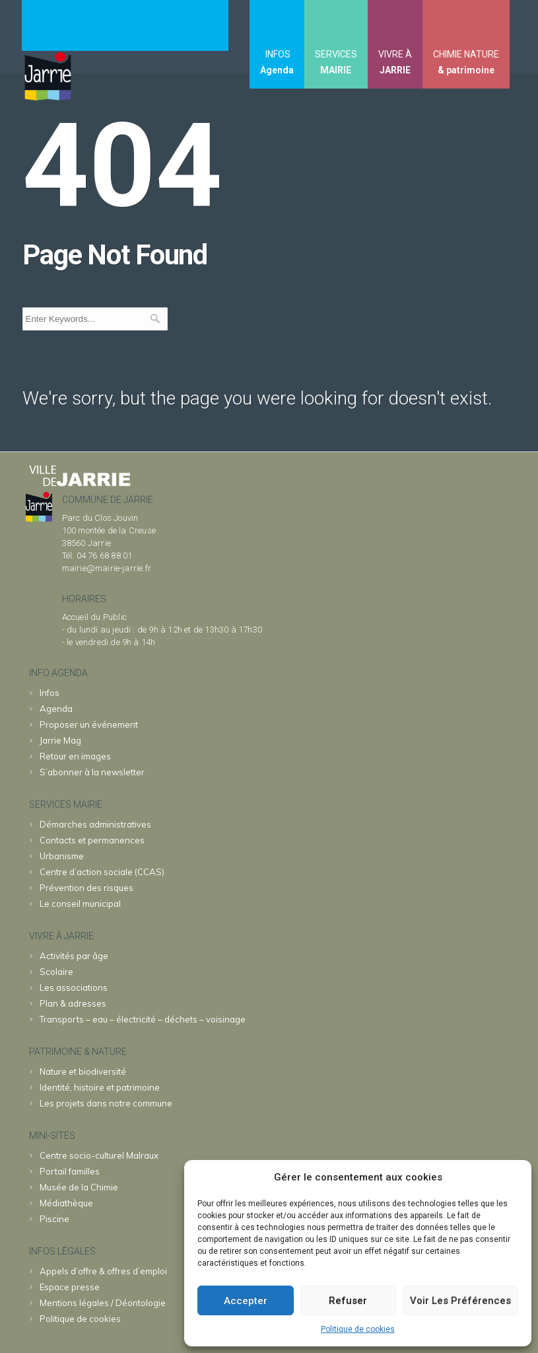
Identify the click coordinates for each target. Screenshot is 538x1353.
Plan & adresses (73, 1003)
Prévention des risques (86, 887)
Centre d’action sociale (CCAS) (102, 872)
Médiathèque (66, 1203)
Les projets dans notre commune (106, 1103)
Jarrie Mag (60, 740)
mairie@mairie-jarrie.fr (107, 568)
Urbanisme (62, 856)
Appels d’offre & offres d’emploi (103, 1271)
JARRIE (395, 70)
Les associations (74, 987)
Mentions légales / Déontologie (103, 1302)
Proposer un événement (89, 724)
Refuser (348, 1301)
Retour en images (75, 756)
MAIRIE (335, 70)
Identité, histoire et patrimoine (100, 1087)
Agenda (277, 70)
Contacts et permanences (92, 840)
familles (70, 1171)
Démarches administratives (95, 824)
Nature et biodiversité (83, 1071)
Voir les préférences (460, 1301)
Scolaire (56, 971)
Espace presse (70, 1287)
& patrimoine (466, 70)
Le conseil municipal (80, 903)
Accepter (245, 1301)
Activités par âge (74, 955)
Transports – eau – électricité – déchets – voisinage (143, 1019)
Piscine (54, 1219)
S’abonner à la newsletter (92, 772)
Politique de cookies (358, 1329)
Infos (49, 692)
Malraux (99, 1155)
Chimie (79, 1187)
